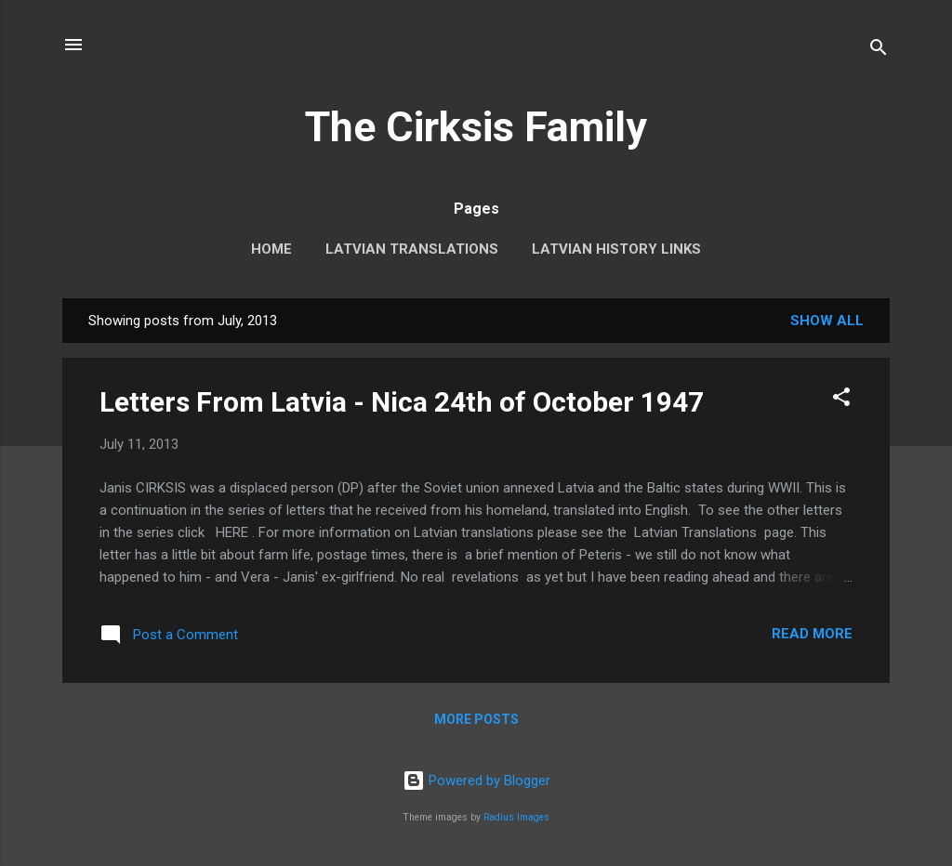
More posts (476, 719)
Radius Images (516, 817)
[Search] (878, 50)
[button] (841, 400)
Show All (827, 320)
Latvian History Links (616, 249)
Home (271, 249)
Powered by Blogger (476, 780)
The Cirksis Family (476, 126)
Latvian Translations (411, 249)
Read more (812, 633)
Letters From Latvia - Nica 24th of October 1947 (401, 402)
